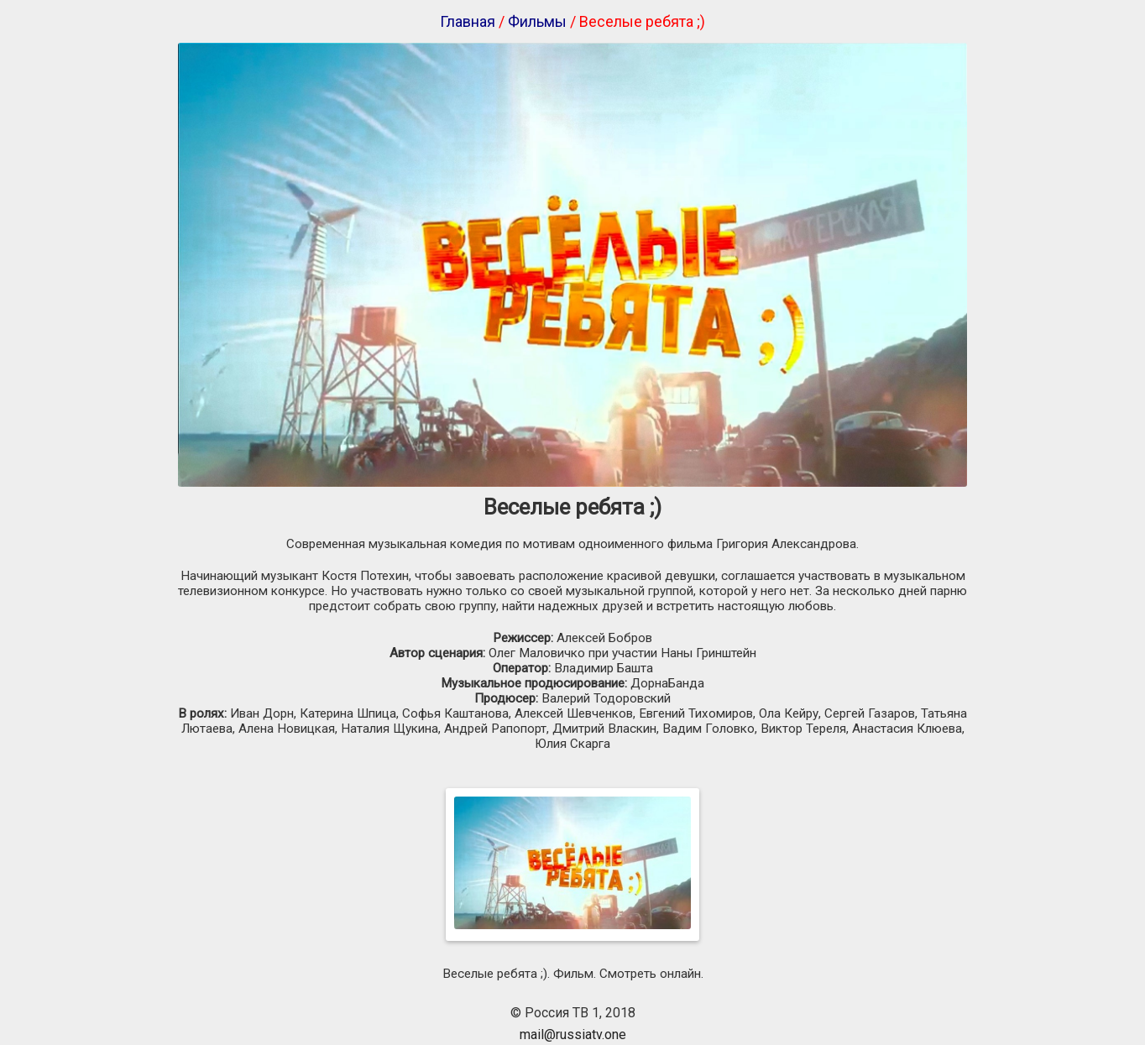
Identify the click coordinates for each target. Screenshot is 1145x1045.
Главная (467, 21)
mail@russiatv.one (573, 1034)
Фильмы (537, 21)
